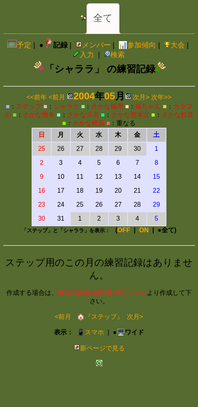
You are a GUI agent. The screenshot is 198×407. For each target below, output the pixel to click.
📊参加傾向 (137, 45)
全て (103, 17)
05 (109, 96)
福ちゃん (148, 106)
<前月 (57, 97)
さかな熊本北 (130, 114)
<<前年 (37, 97)
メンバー (93, 45)
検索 (114, 55)
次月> (141, 97)
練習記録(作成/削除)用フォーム (102, 292)
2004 (83, 96)
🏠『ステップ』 (99, 316)
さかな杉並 (178, 114)
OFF (124, 230)
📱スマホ (90, 332)
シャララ (66, 106)
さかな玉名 (83, 114)
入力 (83, 55)
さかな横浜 (88, 123)
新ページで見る (99, 348)
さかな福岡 (107, 106)
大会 (174, 45)
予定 (19, 45)
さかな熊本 (39, 114)
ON (144, 230)
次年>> (161, 97)
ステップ (29, 106)
